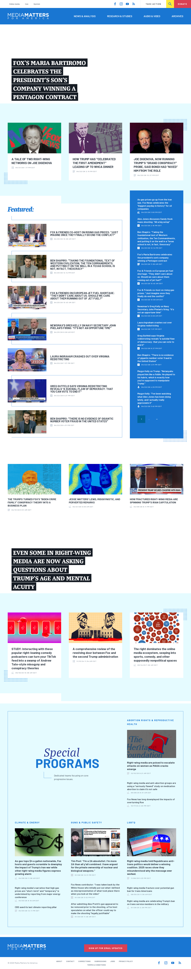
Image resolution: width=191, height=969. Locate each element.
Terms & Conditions (96, 965)
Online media (14, 4)
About (59, 961)
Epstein (37, 4)
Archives (177, 16)
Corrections (84, 961)
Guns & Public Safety (86, 822)
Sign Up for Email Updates (106, 948)
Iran (26, 4)
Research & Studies (119, 16)
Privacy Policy (126, 961)
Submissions (100, 961)
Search (170, 4)
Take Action (153, 4)
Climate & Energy (27, 822)
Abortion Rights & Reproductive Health (150, 722)
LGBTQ (131, 822)
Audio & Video (152, 16)
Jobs (112, 961)
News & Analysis (85, 16)
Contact (70, 961)
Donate (182, 4)
